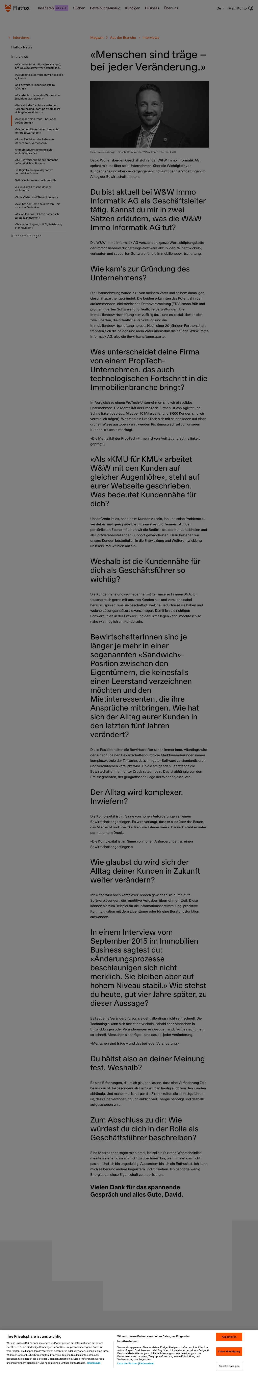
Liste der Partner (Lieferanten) (135, 1363)
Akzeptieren (229, 1336)
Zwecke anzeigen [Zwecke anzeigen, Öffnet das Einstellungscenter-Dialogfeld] (229, 1366)
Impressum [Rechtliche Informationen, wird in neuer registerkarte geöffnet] (93, 1362)
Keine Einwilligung (229, 1351)
